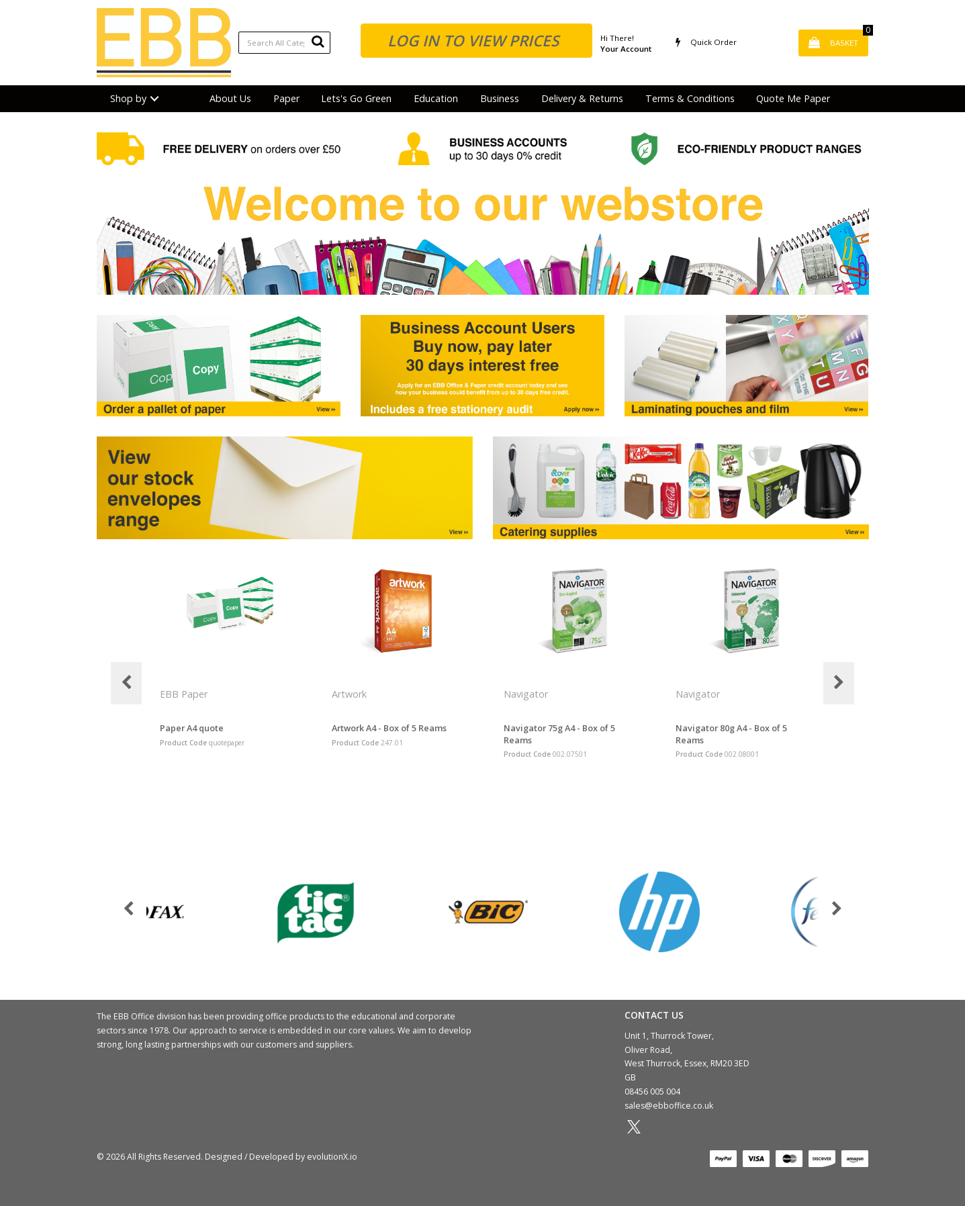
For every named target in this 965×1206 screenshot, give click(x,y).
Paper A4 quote (192, 728)
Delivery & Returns (582, 98)
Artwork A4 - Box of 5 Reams (389, 728)
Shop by (128, 98)
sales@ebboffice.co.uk (669, 1105)
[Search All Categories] (284, 43)
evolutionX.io (332, 1156)
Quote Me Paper (793, 98)
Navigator (527, 694)
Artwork (350, 694)
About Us (230, 98)
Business (499, 98)
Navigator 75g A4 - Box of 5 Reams (559, 733)
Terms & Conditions (690, 98)
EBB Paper (185, 694)
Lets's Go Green (356, 98)
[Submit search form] (318, 41)
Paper (286, 98)
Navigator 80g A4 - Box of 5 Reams (731, 733)
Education (436, 98)
